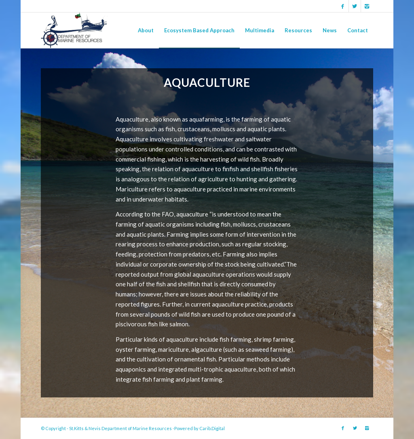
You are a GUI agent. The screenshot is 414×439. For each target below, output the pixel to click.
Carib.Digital (212, 428)
